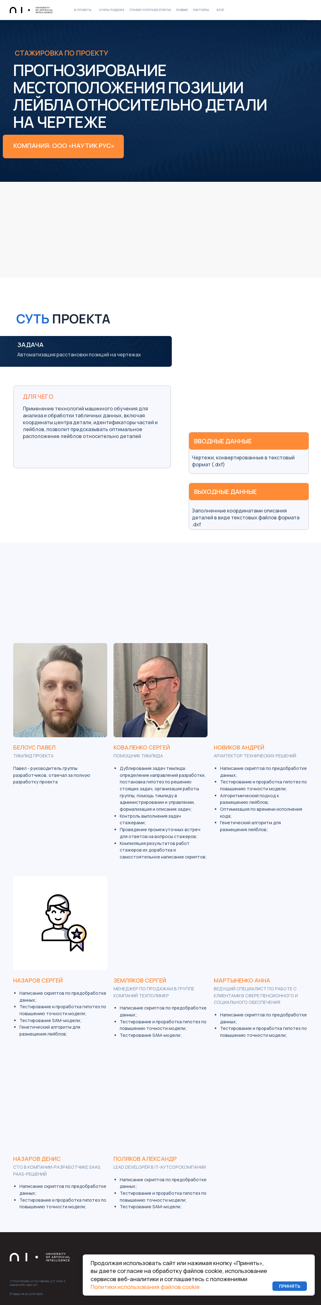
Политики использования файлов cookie (145, 1287)
